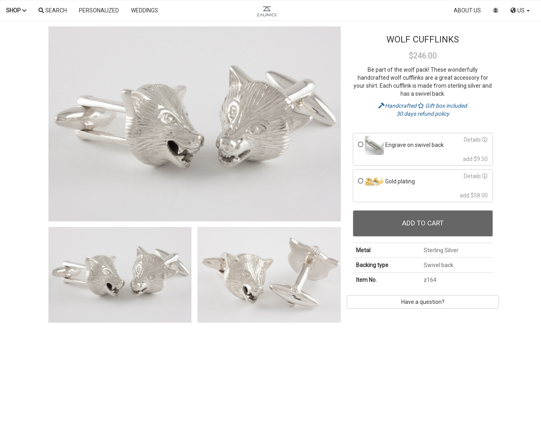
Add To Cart (423, 223)
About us (467, 10)
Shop (16, 10)
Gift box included (442, 105)
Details (476, 140)
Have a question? (422, 302)
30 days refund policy (422, 114)
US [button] (520, 10)
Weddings (144, 10)
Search (52, 10)
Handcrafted (398, 105)
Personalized (99, 10)
